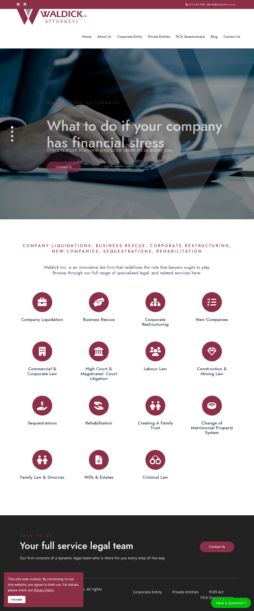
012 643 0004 (197, 4)
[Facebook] (18, 4)
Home (86, 36)
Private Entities (159, 36)
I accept (16, 599)
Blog (214, 36)
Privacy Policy (44, 590)
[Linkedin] (25, 4)
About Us (104, 36)
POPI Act (216, 592)
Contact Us (231, 36)
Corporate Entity (129, 36)
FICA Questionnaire (190, 36)
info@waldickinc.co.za (223, 4)
